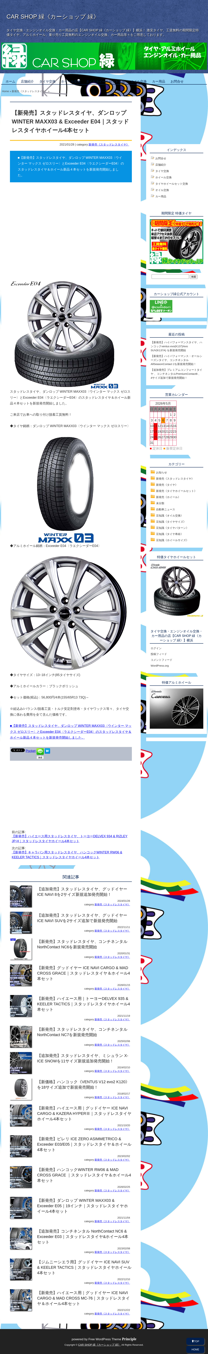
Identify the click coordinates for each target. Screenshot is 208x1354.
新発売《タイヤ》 (167, 484)
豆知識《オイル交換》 (169, 515)
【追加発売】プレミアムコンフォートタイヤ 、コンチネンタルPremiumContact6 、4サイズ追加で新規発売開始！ (176, 373)
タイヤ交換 (47, 81)
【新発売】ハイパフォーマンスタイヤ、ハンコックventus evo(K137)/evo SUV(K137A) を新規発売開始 (176, 346)
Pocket (31, 751)
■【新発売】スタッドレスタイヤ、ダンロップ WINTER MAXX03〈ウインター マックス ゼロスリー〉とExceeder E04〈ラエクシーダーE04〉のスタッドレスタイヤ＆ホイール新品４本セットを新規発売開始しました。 (70, 731)
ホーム (10, 81)
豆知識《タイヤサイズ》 (171, 521)
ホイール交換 (70, 81)
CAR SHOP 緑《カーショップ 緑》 (53, 16)
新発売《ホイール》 (168, 497)
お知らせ (161, 472)
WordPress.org (160, 665)
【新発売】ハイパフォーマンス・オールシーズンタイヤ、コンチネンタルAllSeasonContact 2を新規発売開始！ (176, 360)
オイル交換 (138, 81)
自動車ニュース (165, 509)
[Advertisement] (40, 789)
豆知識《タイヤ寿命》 (169, 534)
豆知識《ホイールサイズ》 (172, 540)
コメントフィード (161, 659)
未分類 (160, 503)
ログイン (156, 648)
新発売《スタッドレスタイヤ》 (109, 144)
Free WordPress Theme (112, 1339)
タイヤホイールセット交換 (105, 81)
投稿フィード (159, 654)
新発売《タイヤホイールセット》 (176, 490)
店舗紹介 (27, 81)
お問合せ (177, 81)
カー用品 (158, 81)
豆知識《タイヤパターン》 (172, 527)
